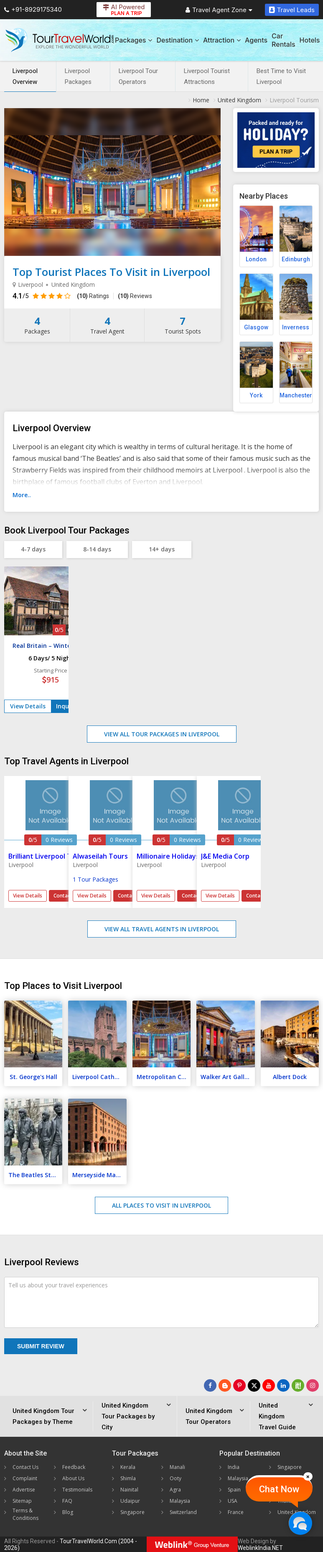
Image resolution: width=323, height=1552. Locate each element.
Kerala (127, 1467)
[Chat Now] (300, 1523)
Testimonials (77, 1489)
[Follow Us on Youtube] (268, 1385)
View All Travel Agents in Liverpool (161, 929)
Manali (177, 1467)
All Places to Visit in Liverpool (161, 1205)
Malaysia (180, 1500)
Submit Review (40, 1346)
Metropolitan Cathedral (164, 1077)
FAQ (67, 1500)
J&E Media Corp (225, 856)
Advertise (24, 1489)
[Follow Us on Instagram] (312, 1385)
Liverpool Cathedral (99, 1077)
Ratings (93, 296)
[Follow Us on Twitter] (254, 1385)
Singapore (132, 1512)
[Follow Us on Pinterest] (239, 1385)
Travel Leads (292, 10)
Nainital (129, 1489)
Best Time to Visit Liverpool (281, 76)
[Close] (308, 1476)
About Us (73, 1478)
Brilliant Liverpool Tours (47, 856)
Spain (234, 1489)
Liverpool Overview (25, 76)
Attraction (222, 40)
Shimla (128, 1478)
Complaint (25, 1478)
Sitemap (22, 1500)
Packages (133, 40)
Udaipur (130, 1500)
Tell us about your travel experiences (58, 1285)
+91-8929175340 (33, 9)
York (256, 395)
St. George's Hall (33, 1077)
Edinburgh (296, 259)
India (233, 1467)
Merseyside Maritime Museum (99, 1175)
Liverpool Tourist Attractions (207, 76)
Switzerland (183, 1512)
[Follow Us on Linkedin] (283, 1385)
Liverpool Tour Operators (138, 76)
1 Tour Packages (95, 879)
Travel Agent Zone (219, 10)
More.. (22, 495)
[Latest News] (225, 1385)
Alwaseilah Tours (100, 856)
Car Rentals (283, 40)
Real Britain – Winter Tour (51, 646)
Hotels (310, 40)
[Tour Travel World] (59, 40)
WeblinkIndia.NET (260, 1547)
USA (232, 1500)
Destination (177, 40)
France (236, 1512)
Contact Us (25, 1467)
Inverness (295, 327)
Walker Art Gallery (227, 1077)
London (256, 259)
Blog (67, 1512)
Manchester (296, 395)
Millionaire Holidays (168, 856)
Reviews (135, 296)
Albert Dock (290, 1077)
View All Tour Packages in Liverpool (161, 734)
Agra (175, 1489)
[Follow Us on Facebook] (210, 1385)
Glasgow (256, 327)
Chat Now (279, 1489)
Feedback (73, 1467)
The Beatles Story (34, 1175)
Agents (256, 40)
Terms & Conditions (25, 1514)
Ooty (175, 1478)
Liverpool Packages (78, 76)
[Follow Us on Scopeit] (298, 1385)
